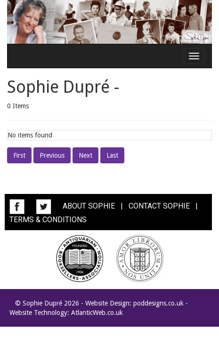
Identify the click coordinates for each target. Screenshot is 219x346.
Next (85, 155)
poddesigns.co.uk (158, 303)
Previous (52, 155)
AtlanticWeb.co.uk (97, 312)
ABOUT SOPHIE (89, 205)
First (19, 155)
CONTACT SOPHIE (159, 205)
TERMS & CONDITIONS (48, 219)
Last (112, 155)
